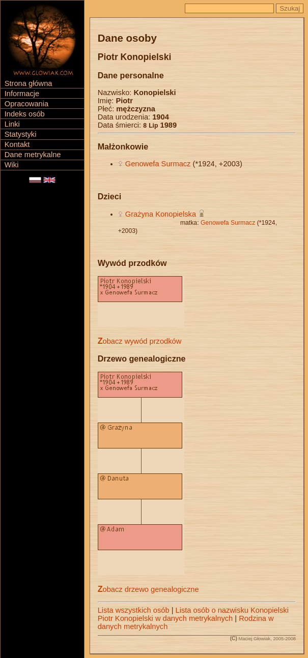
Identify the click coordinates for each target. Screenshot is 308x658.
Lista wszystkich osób (134, 610)
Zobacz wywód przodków (140, 341)
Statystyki (21, 134)
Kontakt (17, 144)
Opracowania (26, 104)
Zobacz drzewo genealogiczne (148, 589)
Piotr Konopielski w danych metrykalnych (165, 618)
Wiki (12, 165)
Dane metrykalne (33, 155)
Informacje (22, 93)
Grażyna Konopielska (160, 214)
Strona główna (28, 83)
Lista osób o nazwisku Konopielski (232, 610)
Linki (12, 124)
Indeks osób (25, 114)
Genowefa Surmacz (158, 164)
